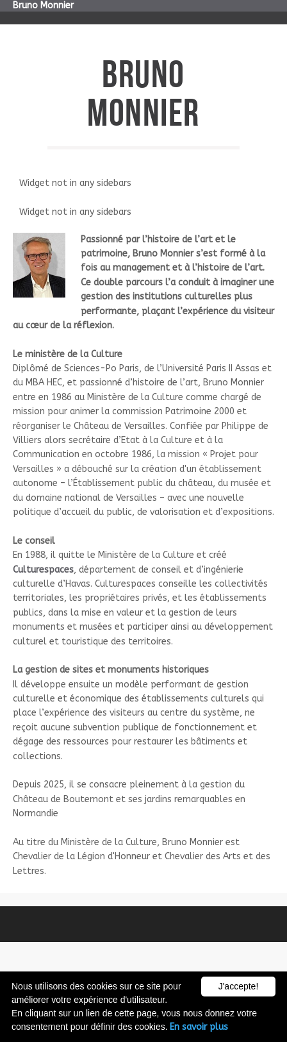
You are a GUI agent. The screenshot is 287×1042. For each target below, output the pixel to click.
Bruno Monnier (43, 5)
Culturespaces (43, 569)
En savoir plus (199, 1026)
